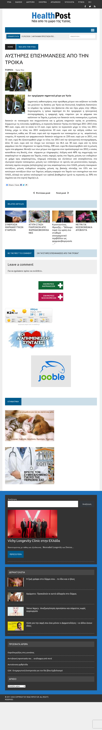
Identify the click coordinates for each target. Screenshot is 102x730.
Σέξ (89, 2)
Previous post (41, 192)
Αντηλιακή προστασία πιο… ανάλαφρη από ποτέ (30, 658)
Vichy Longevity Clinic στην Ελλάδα (34, 541)
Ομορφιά (43, 2)
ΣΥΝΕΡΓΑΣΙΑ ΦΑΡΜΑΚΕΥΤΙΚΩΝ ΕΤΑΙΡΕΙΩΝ (14, 227)
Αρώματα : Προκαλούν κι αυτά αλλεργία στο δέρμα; (51, 593)
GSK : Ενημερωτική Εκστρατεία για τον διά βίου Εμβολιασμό (35, 670)
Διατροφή (30, 2)
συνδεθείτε (37, 270)
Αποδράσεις (56, 2)
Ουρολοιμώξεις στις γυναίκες (21, 652)
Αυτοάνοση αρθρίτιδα (18, 664)
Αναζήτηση (12, 499)
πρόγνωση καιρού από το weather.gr (29, 324)
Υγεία (9, 2)
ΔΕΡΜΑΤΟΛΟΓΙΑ (17, 572)
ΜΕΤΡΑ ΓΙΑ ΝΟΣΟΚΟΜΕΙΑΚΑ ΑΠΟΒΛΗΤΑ (84, 227)
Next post (62, 192)
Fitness (81, 2)
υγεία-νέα (19, 69)
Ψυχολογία (69, 2)
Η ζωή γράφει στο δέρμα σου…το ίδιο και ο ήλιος (50, 579)
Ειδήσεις (18, 2)
